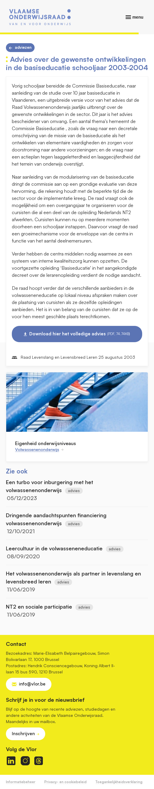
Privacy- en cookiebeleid (65, 782)
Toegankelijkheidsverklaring (118, 782)
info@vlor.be (32, 684)
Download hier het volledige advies (79, 334)
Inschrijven (23, 733)
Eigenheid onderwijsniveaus (45, 443)
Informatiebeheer (20, 782)
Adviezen (23, 47)
